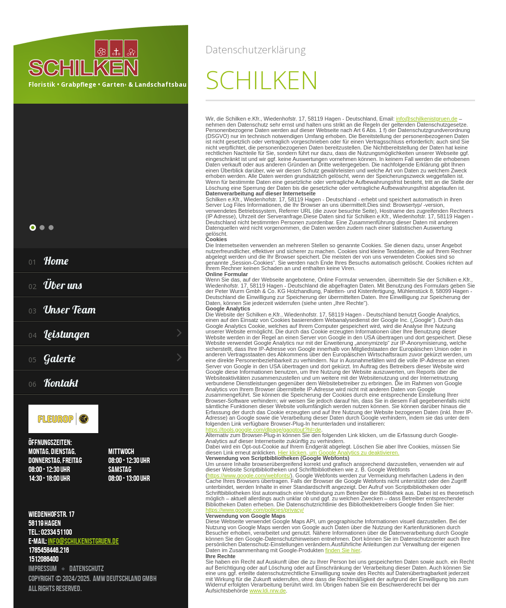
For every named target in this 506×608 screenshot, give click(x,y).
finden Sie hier (342, 550)
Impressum (42, 568)
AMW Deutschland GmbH (125, 578)
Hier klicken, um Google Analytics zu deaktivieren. (338, 453)
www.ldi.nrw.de (268, 591)
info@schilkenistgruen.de (83, 541)
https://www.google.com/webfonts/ (249, 475)
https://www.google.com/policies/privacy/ (255, 510)
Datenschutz (86, 568)
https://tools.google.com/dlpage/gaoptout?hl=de (263, 430)
